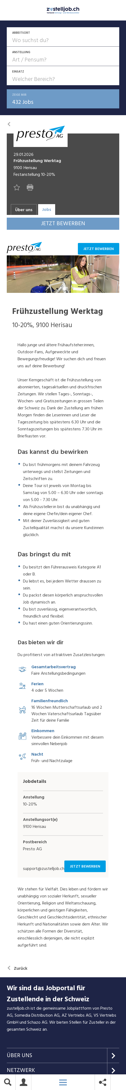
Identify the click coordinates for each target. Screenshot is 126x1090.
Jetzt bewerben (98, 250)
